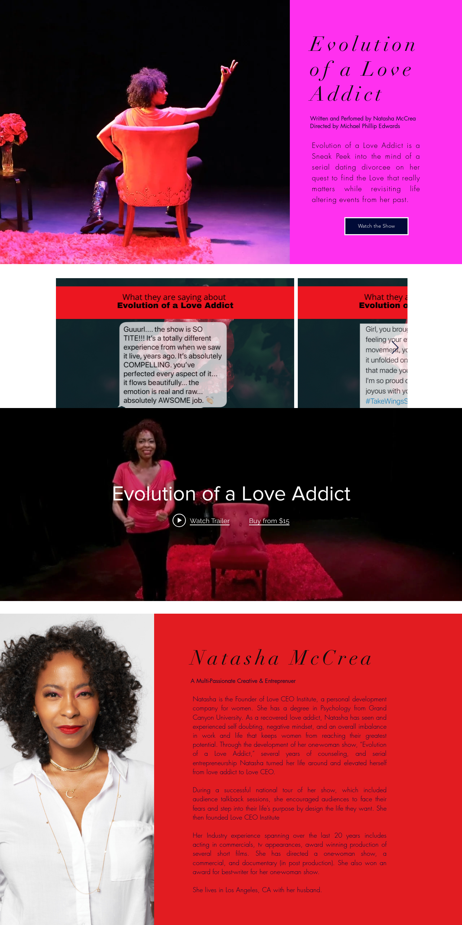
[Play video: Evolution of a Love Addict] (201, 520)
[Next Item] (395, 348)
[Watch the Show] (376, 226)
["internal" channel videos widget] (231, 504)
